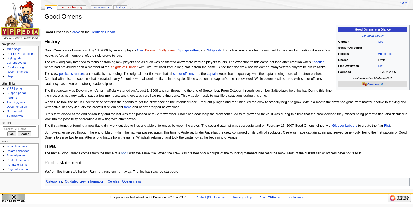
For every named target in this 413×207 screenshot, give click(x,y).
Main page (14, 49)
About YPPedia (269, 197)
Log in (403, 2)
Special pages (16, 155)
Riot (381, 65)
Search (6, 122)
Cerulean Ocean (373, 35)
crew (76, 32)
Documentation (17, 106)
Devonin (151, 50)
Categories (54, 181)
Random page (16, 67)
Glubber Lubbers (344, 125)
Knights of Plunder (124, 67)
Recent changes (17, 71)
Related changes (18, 150)
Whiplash (214, 50)
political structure (71, 74)
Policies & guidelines (20, 53)
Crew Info (373, 84)
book (124, 153)
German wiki (15, 111)
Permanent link (17, 164)
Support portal (16, 93)
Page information (18, 169)
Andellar (318, 62)
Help (10, 76)
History (120, 7)
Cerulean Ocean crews (125, 181)
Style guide (14, 58)
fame (127, 107)
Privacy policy (242, 197)
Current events (16, 62)
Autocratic (385, 53)
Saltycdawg (167, 50)
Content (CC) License (210, 197)
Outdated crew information (84, 181)
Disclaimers (295, 197)
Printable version (18, 160)
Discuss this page (72, 7)
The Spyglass (16, 102)
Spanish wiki (15, 115)
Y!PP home (14, 88)
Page (50, 7)
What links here (17, 146)
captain (212, 74)
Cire (381, 41)
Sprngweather (188, 50)
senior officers (183, 74)
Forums (12, 97)
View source (102, 7)
